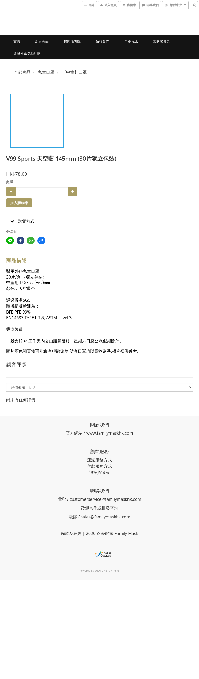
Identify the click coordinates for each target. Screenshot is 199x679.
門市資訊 (131, 41)
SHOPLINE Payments (107, 570)
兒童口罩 (46, 72)
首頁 (16, 41)
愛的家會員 (161, 41)
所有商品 (42, 41)
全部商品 (22, 72)
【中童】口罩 (74, 72)
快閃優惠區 (72, 41)
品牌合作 (102, 41)
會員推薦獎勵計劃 (26, 53)
